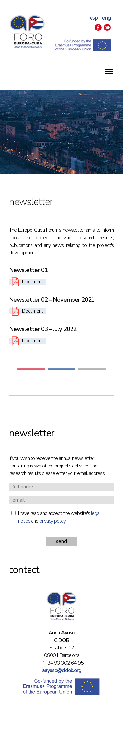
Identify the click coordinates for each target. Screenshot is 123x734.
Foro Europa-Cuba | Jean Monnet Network (27, 31)
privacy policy (52, 521)
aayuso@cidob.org (61, 670)
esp (94, 18)
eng (106, 18)
